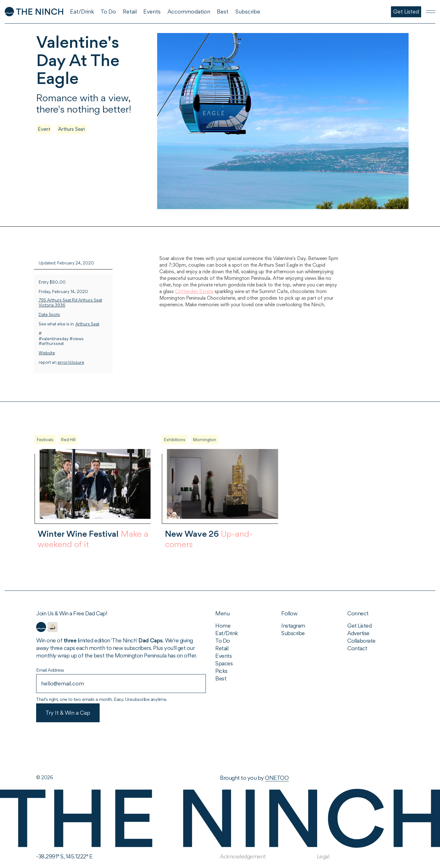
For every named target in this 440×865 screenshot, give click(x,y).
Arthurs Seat (71, 129)
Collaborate (361, 640)
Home (222, 625)
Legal (323, 856)
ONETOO (277, 777)
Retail (221, 648)
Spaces (224, 663)
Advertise (358, 633)
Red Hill (68, 439)
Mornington (204, 439)
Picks (221, 671)
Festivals (45, 439)
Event (44, 129)
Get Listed (359, 625)
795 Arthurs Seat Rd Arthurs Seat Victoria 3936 (70, 303)
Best (220, 678)
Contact (357, 648)
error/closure (71, 362)
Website (47, 353)
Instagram (293, 625)
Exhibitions (174, 439)
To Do (222, 640)
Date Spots (49, 314)
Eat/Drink (226, 633)
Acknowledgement (243, 856)
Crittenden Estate (194, 291)
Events (223, 655)
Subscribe (293, 633)
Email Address (50, 670)
